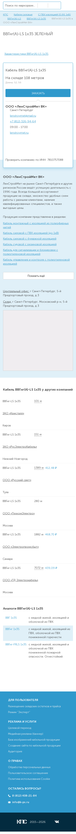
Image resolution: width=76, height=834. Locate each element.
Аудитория (15, 751)
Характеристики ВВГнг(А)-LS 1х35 (26, 54)
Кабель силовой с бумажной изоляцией (29, 238)
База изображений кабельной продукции (34, 739)
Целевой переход (19, 727)
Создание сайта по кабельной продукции (34, 745)
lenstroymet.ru (19, 132)
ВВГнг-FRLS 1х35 (16, 644)
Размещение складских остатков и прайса (34, 706)
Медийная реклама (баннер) (25, 733)
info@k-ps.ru (20, 802)
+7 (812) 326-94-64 (23, 121)
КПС (5, 14)
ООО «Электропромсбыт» (21, 547)
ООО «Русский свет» (17, 480)
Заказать (38, 93)
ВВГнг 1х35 (12, 629)
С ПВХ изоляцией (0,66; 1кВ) (54, 14)
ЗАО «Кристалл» (13, 413)
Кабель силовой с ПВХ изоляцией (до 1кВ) (31, 233)
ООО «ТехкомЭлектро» (19, 513)
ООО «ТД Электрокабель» (20, 580)
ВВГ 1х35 (11, 617)
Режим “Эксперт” (19, 712)
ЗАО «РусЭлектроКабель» (20, 446)
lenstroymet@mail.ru (23, 115)
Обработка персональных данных (29, 767)
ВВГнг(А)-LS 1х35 (36, 18)
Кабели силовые (23, 14)
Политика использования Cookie (29, 778)
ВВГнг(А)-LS (14, 18)
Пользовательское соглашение (28, 773)
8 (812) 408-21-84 (24, 795)
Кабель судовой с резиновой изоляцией (30, 244)
